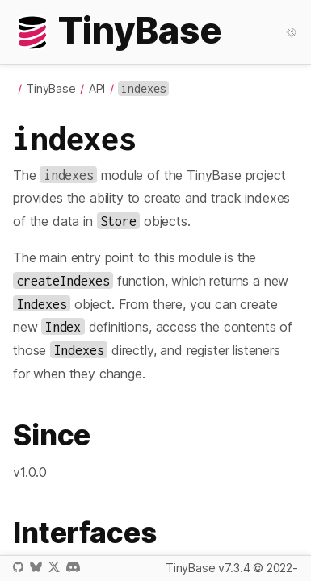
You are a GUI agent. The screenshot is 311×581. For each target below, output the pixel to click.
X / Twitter (54, 567)
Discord (73, 567)
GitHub (18, 567)
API (97, 88)
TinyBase (51, 88)
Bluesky (35, 567)
